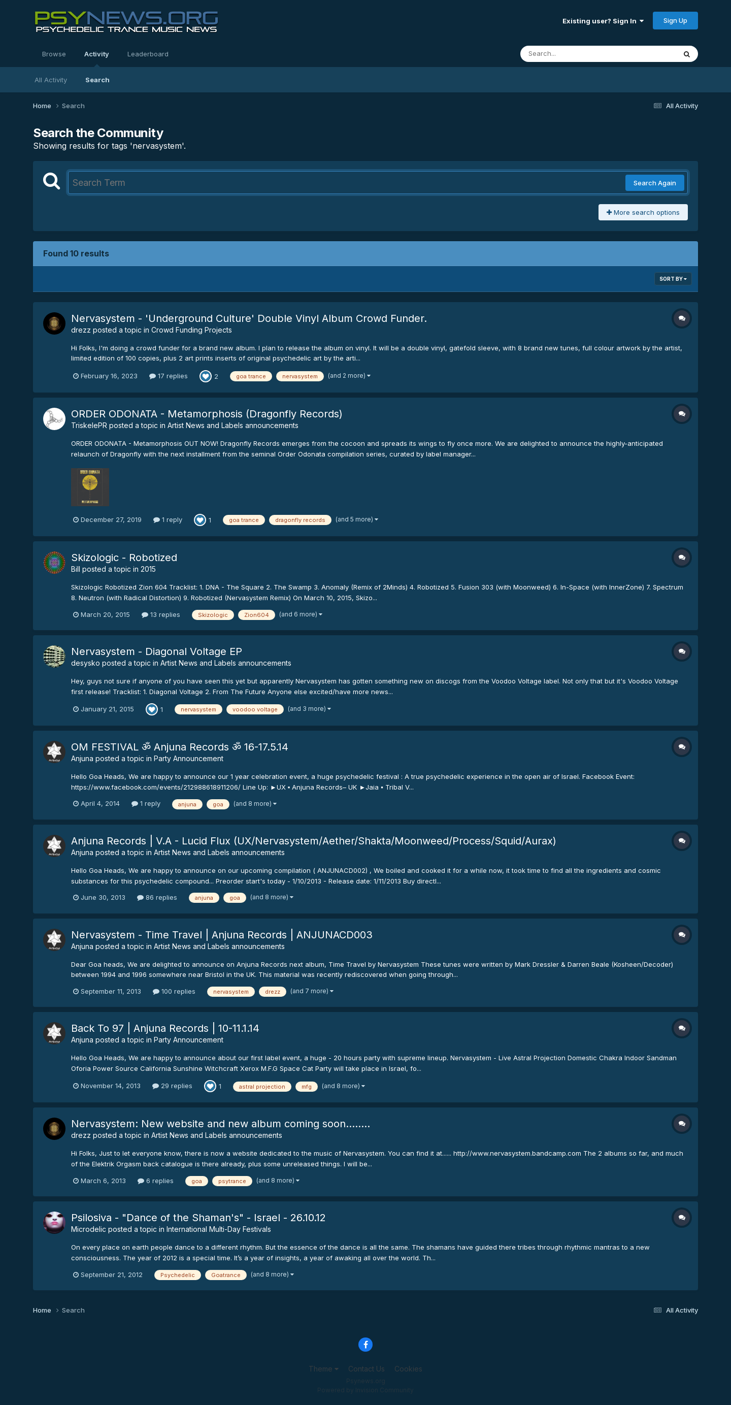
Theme (324, 1368)
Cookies (408, 1368)
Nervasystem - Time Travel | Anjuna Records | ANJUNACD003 (222, 935)
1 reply (167, 519)
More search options (643, 212)
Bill (75, 569)
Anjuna (82, 758)
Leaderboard (148, 54)
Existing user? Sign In (603, 21)
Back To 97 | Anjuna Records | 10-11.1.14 (165, 1028)
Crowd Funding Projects (191, 329)
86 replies (157, 897)
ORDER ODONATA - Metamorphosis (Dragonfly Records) (207, 414)
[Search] (570, 54)
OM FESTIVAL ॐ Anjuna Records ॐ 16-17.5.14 (179, 747)
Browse (54, 54)
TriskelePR (89, 425)
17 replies (168, 376)
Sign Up (675, 20)
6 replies (156, 1181)
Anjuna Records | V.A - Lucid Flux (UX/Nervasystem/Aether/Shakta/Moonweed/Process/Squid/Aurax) (313, 841)
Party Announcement (188, 758)
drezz (81, 329)
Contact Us (366, 1368)
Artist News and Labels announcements (233, 425)
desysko (85, 663)
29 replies (172, 1086)
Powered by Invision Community (365, 1390)
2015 (148, 569)
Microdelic (88, 1229)
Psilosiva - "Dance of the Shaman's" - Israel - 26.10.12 (198, 1218)
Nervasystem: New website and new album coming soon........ (220, 1124)
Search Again (655, 183)
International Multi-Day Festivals (219, 1229)
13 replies (161, 614)
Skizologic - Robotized (124, 557)
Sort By (673, 279)
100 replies (174, 991)
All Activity (51, 80)
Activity (96, 58)
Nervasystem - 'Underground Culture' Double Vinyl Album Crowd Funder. (249, 318)
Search (97, 80)
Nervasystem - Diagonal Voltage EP (156, 651)
